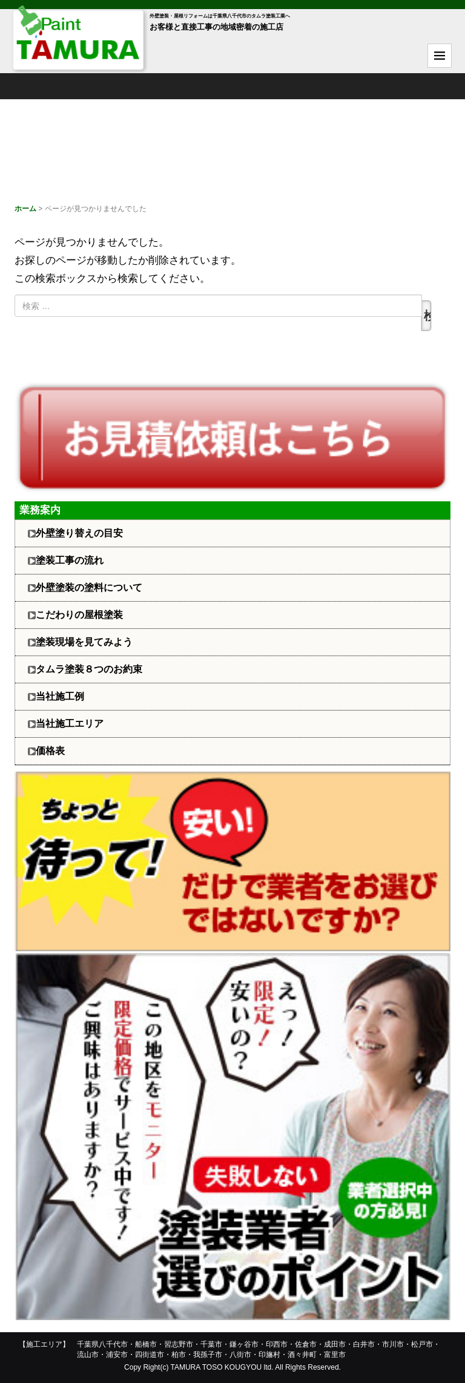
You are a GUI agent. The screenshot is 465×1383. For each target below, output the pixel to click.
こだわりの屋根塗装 (79, 615)
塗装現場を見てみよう (84, 642)
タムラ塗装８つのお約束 (89, 669)
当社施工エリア (70, 723)
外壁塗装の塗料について (89, 587)
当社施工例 (60, 696)
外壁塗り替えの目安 (79, 533)
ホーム (25, 208)
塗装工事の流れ (70, 560)
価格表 (50, 751)
